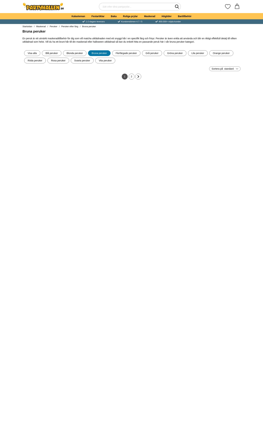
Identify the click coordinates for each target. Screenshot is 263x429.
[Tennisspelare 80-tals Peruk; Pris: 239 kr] (113, 211)
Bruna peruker (89, 26)
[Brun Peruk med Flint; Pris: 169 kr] (113, 266)
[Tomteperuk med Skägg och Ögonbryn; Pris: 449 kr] (40, 266)
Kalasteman (78, 16)
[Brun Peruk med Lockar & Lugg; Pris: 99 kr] (113, 320)
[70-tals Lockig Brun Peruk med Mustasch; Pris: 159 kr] (40, 102)
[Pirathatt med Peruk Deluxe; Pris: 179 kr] (77, 102)
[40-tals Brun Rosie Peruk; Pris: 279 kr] (186, 320)
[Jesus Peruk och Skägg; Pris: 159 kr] (223, 375)
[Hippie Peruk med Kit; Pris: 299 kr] (223, 320)
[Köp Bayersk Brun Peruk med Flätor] (77, 235)
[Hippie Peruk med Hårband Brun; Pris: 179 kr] (223, 102)
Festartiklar (97, 16)
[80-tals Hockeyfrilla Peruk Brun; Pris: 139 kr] (186, 102)
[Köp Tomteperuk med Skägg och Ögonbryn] (40, 289)
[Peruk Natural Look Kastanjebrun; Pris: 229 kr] (40, 320)
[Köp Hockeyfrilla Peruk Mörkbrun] (113, 180)
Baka (114, 16)
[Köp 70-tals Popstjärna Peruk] (113, 126)
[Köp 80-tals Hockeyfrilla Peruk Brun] (186, 126)
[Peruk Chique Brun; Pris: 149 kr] (113, 375)
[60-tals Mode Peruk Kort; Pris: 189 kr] (40, 211)
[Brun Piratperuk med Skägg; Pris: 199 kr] (150, 266)
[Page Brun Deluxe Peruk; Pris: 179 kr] (150, 102)
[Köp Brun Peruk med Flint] (113, 289)
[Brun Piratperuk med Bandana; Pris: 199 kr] (150, 211)
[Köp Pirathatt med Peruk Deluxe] (77, 126)
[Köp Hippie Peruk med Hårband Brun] (222, 126)
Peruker (53, 26)
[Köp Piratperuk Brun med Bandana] (77, 289)
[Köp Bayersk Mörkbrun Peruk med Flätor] (40, 180)
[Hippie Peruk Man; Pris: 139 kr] (186, 266)
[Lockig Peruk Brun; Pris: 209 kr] (150, 375)
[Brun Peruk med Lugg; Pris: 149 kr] (77, 320)
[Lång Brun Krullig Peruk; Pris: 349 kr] (77, 375)
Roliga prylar (130, 16)
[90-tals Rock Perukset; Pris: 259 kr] (150, 320)
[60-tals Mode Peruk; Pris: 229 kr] (223, 157)
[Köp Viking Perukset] (186, 180)
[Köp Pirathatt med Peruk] (77, 180)
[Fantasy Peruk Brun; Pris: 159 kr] (186, 375)
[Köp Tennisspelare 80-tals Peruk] (113, 235)
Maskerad (149, 16)
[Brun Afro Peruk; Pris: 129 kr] (223, 266)
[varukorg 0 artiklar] (237, 6)
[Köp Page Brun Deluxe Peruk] (150, 126)
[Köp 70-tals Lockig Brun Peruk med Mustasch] (40, 126)
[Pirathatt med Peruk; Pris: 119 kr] (77, 157)
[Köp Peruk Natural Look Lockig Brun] (150, 180)
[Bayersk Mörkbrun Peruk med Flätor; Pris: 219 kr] (40, 157)
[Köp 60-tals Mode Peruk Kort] (40, 235)
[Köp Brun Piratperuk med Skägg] (150, 289)
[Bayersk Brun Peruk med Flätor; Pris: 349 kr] (77, 211)
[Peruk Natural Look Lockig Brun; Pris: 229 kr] (150, 157)
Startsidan (27, 26)
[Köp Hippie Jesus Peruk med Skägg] (222, 235)
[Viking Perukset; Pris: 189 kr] (186, 157)
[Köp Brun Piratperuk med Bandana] (150, 235)
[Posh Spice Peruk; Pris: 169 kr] (40, 375)
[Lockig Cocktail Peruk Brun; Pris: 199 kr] (186, 211)
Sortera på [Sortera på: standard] (223, 68)
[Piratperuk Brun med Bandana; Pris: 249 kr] (77, 266)
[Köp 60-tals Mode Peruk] (222, 180)
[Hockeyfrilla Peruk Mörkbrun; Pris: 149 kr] (113, 157)
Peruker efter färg (69, 26)
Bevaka (186, 289)
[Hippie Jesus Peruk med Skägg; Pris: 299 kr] (223, 211)
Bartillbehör (185, 16)
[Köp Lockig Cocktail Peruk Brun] (186, 235)
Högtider (167, 16)
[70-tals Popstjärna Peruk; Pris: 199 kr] (113, 102)
